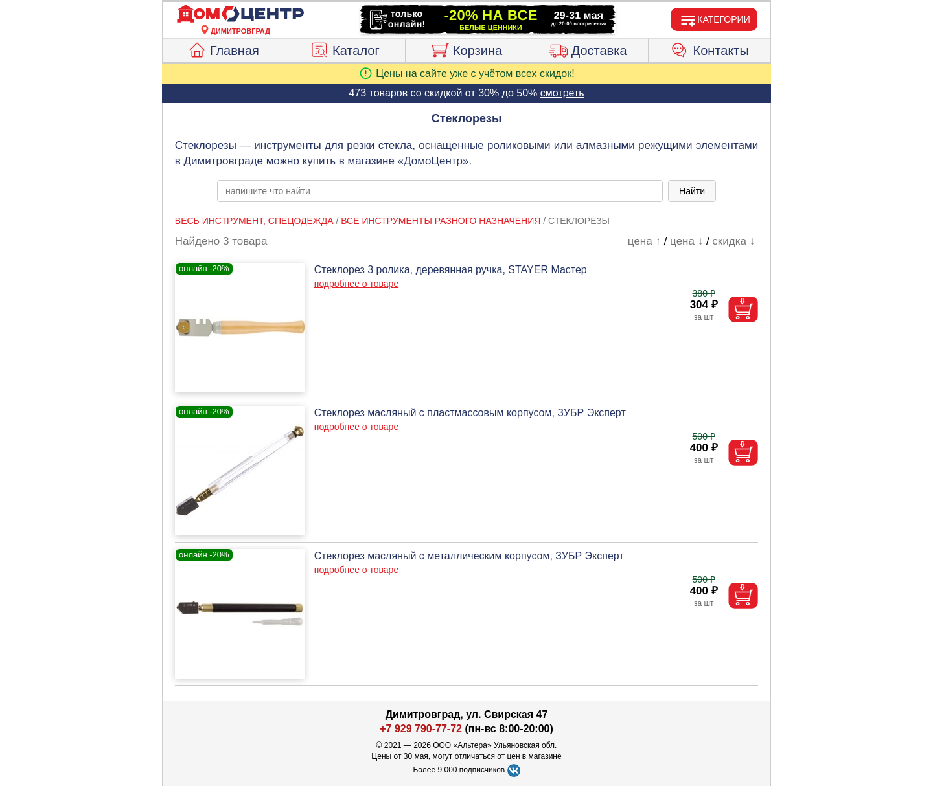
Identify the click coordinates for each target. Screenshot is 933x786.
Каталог (345, 48)
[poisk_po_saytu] (440, 191)
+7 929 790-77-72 (421, 728)
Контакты (710, 48)
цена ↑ (644, 241)
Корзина (466, 48)
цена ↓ (686, 241)
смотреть (562, 92)
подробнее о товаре (356, 283)
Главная (223, 48)
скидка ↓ (733, 241)
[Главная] (240, 14)
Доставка (588, 48)
